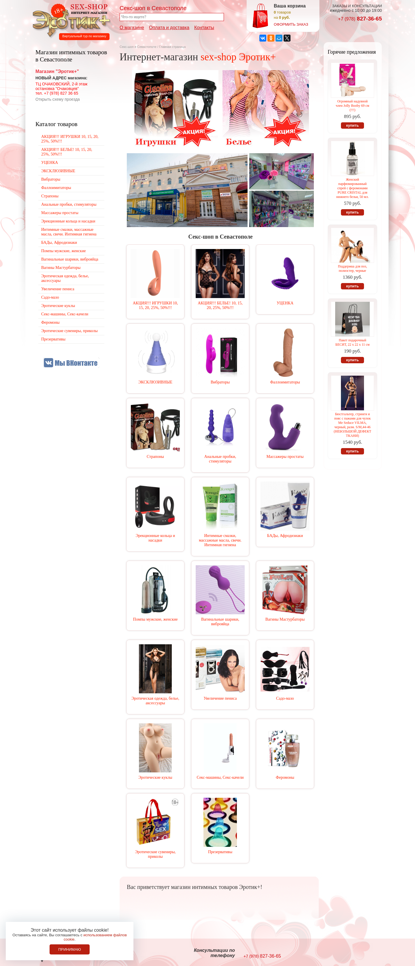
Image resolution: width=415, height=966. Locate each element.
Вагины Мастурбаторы (285, 619)
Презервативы (220, 852)
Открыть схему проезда (57, 99)
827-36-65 (360, 19)
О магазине (132, 27)
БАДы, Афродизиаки (285, 535)
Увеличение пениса (220, 698)
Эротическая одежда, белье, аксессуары (155, 700)
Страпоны (155, 456)
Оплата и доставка (169, 27)
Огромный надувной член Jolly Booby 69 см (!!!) (352, 105)
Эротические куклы (155, 777)
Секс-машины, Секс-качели (220, 777)
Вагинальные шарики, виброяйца (220, 621)
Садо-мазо (285, 698)
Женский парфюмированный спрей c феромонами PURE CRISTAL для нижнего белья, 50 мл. (352, 188)
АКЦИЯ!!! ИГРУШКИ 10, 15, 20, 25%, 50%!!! (155, 305)
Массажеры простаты (285, 456)
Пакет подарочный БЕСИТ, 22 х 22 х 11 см (352, 342)
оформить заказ (291, 24)
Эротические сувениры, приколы (155, 854)
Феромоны (285, 777)
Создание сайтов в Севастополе (358, 953)
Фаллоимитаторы (285, 382)
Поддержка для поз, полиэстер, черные (352, 268)
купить (352, 125)
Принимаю (69, 949)
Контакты (204, 27)
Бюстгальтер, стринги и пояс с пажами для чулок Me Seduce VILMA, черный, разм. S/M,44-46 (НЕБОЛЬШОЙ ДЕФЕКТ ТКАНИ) (352, 425)
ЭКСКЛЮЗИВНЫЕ (155, 382)
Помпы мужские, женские (155, 619)
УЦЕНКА (285, 303)
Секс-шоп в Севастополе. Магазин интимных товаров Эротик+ (70, 19)
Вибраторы (220, 382)
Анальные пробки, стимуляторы (220, 458)
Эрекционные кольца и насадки (155, 537)
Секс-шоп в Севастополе (138, 46)
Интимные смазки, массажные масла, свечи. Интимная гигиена (220, 540)
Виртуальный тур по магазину (84, 36)
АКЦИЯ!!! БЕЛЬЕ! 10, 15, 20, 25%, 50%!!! (220, 305)
